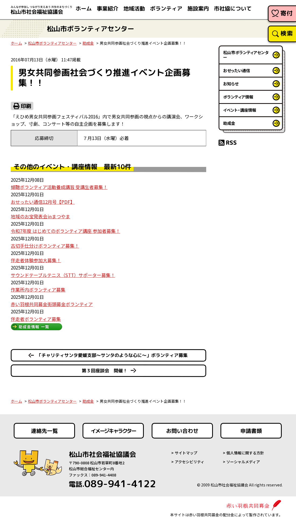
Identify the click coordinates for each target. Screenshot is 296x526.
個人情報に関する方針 (245, 452)
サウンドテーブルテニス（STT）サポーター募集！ (63, 275)
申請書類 (251, 430)
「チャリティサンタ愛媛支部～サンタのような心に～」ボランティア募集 (112, 355)
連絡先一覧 (44, 430)
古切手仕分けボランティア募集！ (45, 245)
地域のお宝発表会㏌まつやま (40, 216)
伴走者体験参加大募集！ (36, 260)
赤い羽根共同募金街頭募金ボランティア (52, 304)
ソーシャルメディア (243, 461)
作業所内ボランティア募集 (38, 289)
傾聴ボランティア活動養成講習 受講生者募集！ (59, 187)
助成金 (88, 43)
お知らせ (230, 83)
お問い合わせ (182, 430)
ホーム (16, 43)
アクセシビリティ (189, 461)
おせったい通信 (236, 70)
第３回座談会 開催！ (104, 370)
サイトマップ (186, 452)
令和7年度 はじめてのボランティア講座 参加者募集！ (65, 230)
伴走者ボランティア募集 (36, 318)
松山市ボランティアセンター (52, 43)
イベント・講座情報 (239, 110)
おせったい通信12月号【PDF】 (43, 201)
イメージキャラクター (113, 430)
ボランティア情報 (238, 97)
